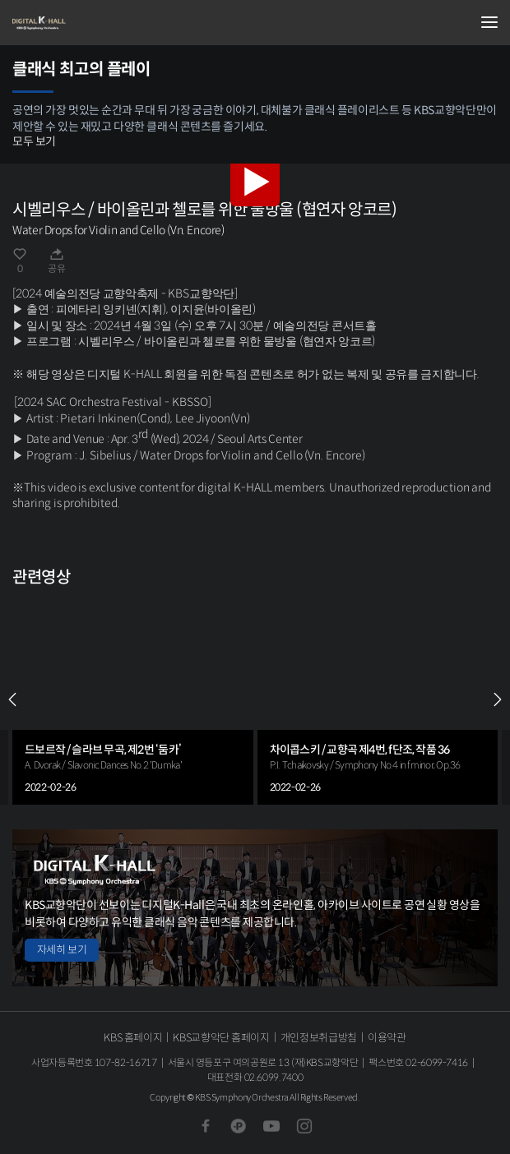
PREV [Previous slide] (12, 699)
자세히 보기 (61, 950)
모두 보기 (34, 141)
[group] (132, 699)
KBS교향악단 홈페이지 (221, 1037)
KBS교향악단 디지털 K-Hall (94, 23)
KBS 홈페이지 (133, 1037)
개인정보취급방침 (318, 1037)
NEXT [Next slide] (497, 699)
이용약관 (387, 1037)
